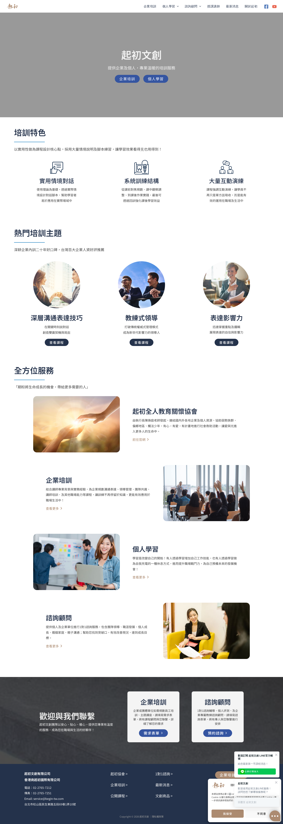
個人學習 (170, 6)
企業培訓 (150, 6)
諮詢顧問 (193, 6)
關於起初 (251, 6)
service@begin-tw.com (48, 798)
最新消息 (232, 6)
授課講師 (213, 6)
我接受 (227, 814)
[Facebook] (266, 6)
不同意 (261, 814)
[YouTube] (274, 6)
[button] (177, 6)
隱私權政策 (158, 816)
